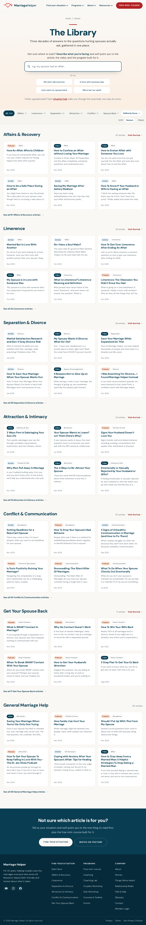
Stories (118, 874)
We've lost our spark (92, 90)
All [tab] (9, 113)
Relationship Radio (124, 886)
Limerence (57, 880)
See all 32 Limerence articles (19, 309)
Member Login (122, 908)
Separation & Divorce (62, 886)
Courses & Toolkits (92, 897)
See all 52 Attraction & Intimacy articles (25, 500)
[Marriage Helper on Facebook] (20, 888)
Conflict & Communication (65, 897)
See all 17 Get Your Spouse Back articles (24, 691)
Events (86, 903)
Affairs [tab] (22, 113)
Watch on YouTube (90, 842)
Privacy (109, 920)
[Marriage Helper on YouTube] (6, 888)
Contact (119, 903)
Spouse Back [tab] (111, 113)
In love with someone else (92, 82)
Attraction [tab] (76, 113)
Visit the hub (135, 135)
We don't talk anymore (54, 82)
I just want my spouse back (54, 90)
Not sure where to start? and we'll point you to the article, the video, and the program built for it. (73, 55)
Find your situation (57, 5)
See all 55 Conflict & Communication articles (27, 597)
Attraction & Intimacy (62, 891)
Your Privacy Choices (133, 920)
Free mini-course (129, 5)
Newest (129, 120)
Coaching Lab (90, 880)
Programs (77, 5)
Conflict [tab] (93, 113)
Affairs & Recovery (61, 874)
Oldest (141, 120)
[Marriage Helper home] (19, 5)
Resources (105, 5)
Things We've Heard (125, 880)
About (91, 5)
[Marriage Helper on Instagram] (13, 888)
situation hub (60, 99)
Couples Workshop (93, 886)
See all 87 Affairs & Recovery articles (23, 215)
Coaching (88, 874)
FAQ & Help (120, 891)
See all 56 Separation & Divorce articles (25, 403)
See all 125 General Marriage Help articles (25, 792)
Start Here (57, 869)
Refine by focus (131, 113)
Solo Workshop (91, 891)
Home (68, 18)
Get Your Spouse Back (63, 903)
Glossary (119, 897)
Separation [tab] (57, 113)
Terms (118, 920)
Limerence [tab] (38, 113)
